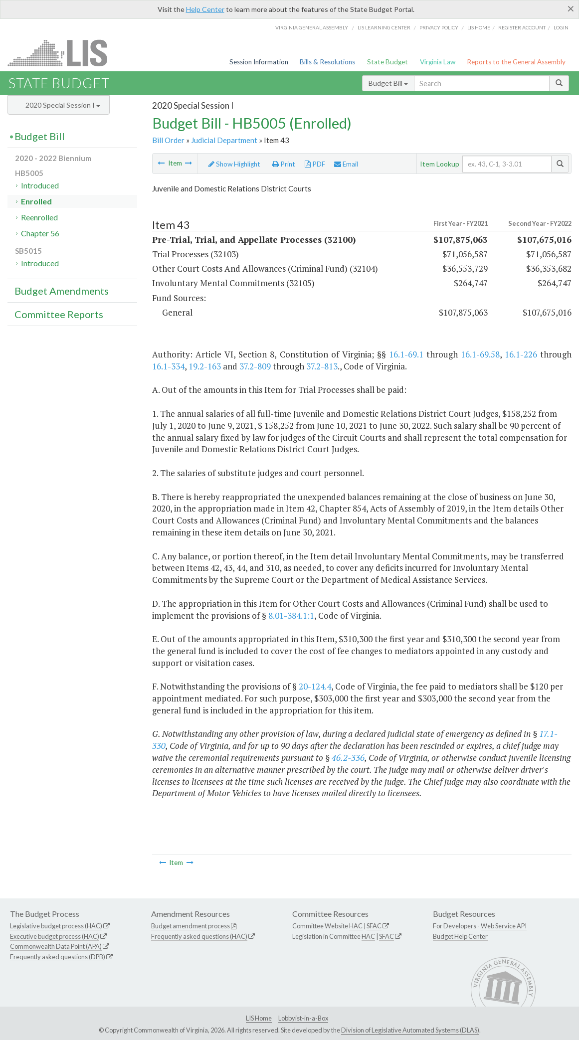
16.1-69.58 (480, 354)
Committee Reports (58, 314)
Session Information (258, 62)
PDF (315, 164)
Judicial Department (224, 140)
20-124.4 (315, 686)
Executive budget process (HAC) (54, 936)
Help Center (205, 9)
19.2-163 (205, 366)
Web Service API (504, 926)
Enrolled (36, 201)
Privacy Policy (438, 27)
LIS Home (259, 1018)
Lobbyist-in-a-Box (303, 1018)
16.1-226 (521, 354)
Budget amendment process (190, 926)
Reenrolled (39, 217)
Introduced (40, 185)
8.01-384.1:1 (291, 615)
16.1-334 (168, 366)
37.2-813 (322, 366)
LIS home (478, 27)
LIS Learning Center (384, 27)
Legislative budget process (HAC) (56, 926)
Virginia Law (437, 62)
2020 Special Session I (62, 105)
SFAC (374, 926)
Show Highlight (234, 164)
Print (283, 164)
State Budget (387, 62)
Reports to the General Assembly (516, 62)
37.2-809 (255, 366)
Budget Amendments (61, 291)
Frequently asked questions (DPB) (57, 957)
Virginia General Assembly (311, 27)
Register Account (522, 27)
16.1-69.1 (406, 354)
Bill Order (168, 140)
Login (561, 27)
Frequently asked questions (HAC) (199, 936)
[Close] (571, 8)
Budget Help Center (460, 936)
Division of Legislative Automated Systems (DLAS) (410, 1030)
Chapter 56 (40, 233)
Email (346, 164)
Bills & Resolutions (327, 62)
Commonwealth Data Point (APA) (56, 946)
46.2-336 (348, 757)
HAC (356, 926)
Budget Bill (388, 83)
